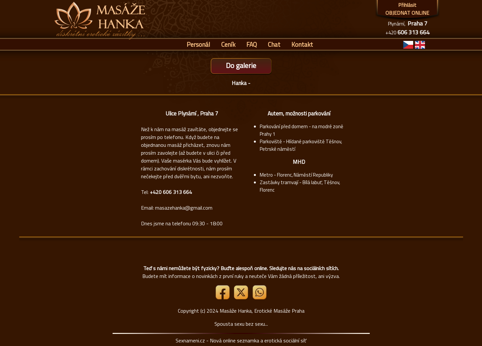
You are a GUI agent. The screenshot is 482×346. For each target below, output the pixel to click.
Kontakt (302, 44)
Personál (198, 44)
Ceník (228, 44)
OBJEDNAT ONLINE (407, 13)
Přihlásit (407, 5)
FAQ (251, 44)
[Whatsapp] (259, 298)
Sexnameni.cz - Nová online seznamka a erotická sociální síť (241, 340)
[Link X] (241, 298)
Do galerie (241, 65)
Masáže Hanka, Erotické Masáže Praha (262, 311)
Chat (274, 44)
